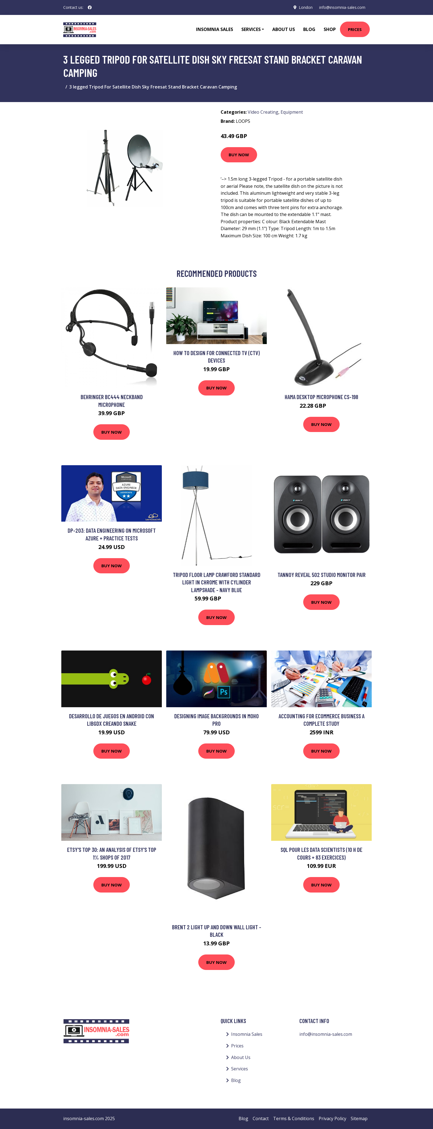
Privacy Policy (332, 1118)
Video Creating (263, 112)
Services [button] (251, 29)
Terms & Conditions (293, 1118)
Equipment (292, 112)
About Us (283, 29)
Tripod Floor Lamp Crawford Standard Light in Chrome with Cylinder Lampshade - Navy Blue (216, 582)
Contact (261, 1118)
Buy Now (239, 154)
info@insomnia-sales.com (342, 7)
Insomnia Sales (214, 29)
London (306, 7)
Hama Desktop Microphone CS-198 (321, 396)
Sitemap (359, 1118)
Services (239, 1069)
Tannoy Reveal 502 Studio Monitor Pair (322, 574)
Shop (330, 29)
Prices (355, 29)
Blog (309, 29)
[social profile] (90, 7)
